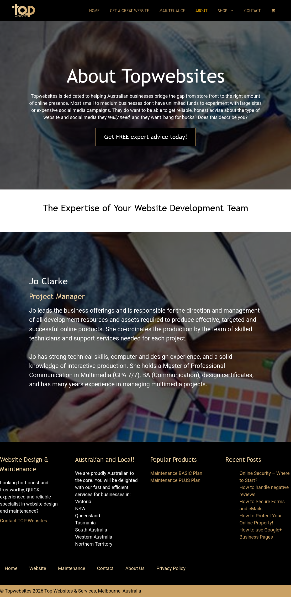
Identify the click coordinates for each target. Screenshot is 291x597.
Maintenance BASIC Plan (176, 473)
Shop (228, 10)
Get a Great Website (129, 10)
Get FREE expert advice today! (145, 136)
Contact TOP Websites (23, 520)
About (201, 10)
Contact (252, 10)
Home (94, 10)
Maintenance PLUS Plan (175, 480)
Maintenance (172, 10)
